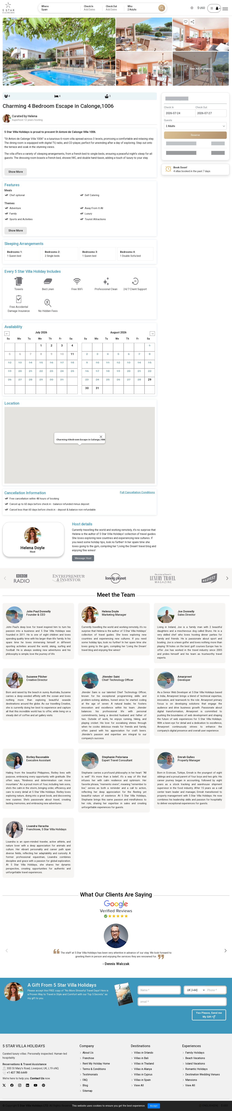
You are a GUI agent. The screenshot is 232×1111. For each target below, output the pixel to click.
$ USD (201, 8)
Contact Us (37, 1078)
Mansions (191, 1080)
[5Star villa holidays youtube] (35, 1085)
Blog (85, 1085)
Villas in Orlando (143, 1052)
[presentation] (163, 1016)
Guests (168, 120)
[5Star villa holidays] (8, 8)
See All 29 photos (200, 68)
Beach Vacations (195, 1058)
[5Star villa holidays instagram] (19, 1085)
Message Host (84, 558)
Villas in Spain (142, 1080)
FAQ (85, 1080)
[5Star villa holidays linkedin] (27, 1085)
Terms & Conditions (94, 1069)
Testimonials (90, 1074)
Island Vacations (195, 1063)
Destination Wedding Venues (202, 1074)
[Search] (161, 8)
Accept (154, 1105)
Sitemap (87, 1091)
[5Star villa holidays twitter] (4, 1085)
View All (139, 1085)
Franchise (88, 1058)
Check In (169, 107)
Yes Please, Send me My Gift (208, 1015)
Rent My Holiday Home (96, 1063)
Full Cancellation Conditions (137, 492)
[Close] (101, 437)
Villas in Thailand (144, 1063)
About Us (88, 1052)
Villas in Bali (141, 1058)
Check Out (201, 107)
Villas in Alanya (143, 1069)
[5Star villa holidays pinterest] (43, 1085)
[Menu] (225, 9)
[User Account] (214, 8)
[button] (227, 578)
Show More (15, 171)
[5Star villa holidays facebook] (11, 1085)
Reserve (195, 135)
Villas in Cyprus (143, 1074)
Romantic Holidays (196, 1069)
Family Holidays (194, 1052)
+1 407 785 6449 (17, 1073)
